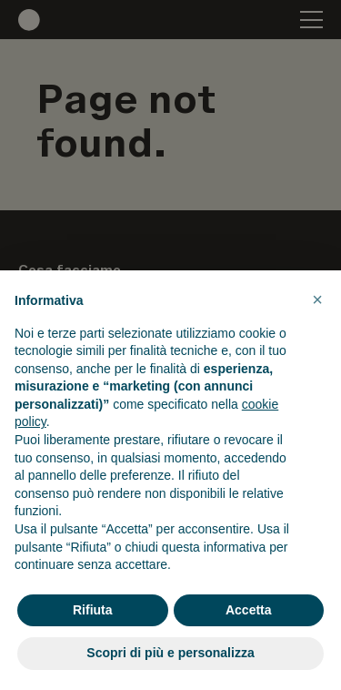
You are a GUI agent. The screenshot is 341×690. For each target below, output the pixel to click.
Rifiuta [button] (93, 610)
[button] (317, 299)
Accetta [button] (249, 610)
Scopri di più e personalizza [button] (170, 652)
